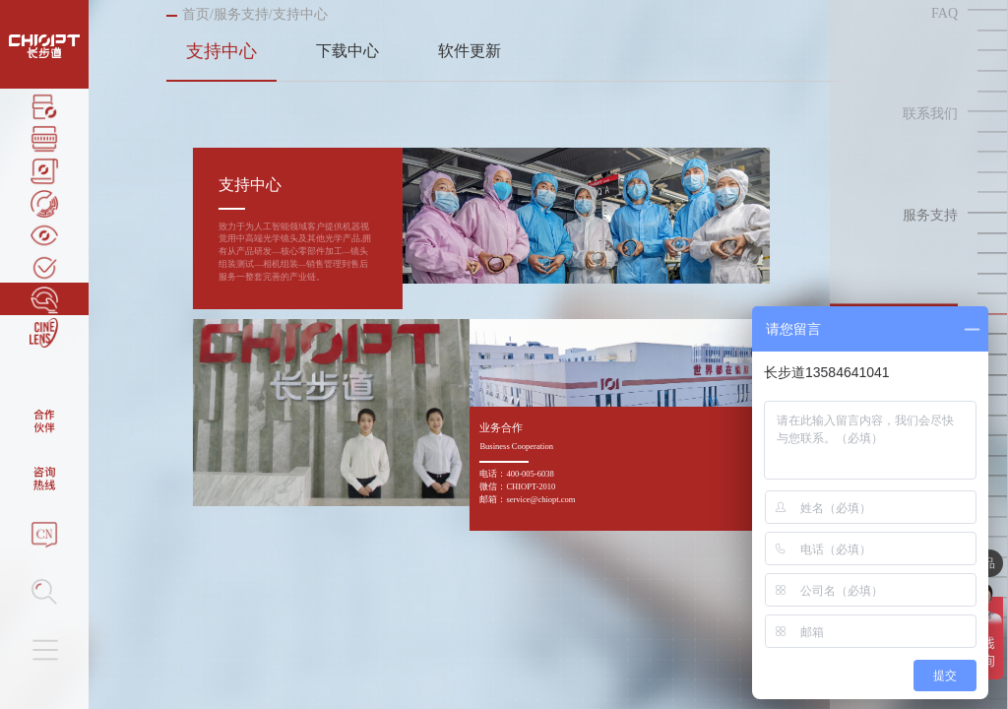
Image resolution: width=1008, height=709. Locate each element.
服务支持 (241, 14)
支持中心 (221, 51)
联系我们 (930, 114)
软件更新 (469, 50)
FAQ (944, 13)
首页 (196, 14)
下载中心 (347, 50)
